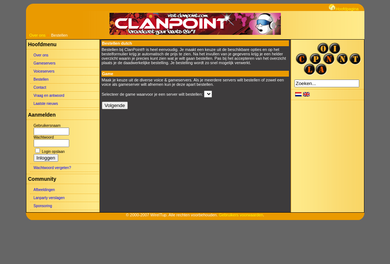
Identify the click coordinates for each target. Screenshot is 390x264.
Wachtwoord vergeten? (52, 168)
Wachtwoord (44, 137)
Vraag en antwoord (49, 96)
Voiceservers (44, 71)
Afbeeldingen (44, 190)
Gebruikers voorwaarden (241, 215)
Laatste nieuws (46, 104)
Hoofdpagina (344, 9)
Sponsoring (43, 206)
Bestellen (41, 79)
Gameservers (45, 63)
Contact (40, 87)
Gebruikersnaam (47, 126)
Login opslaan (53, 152)
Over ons (37, 35)
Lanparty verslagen (49, 198)
